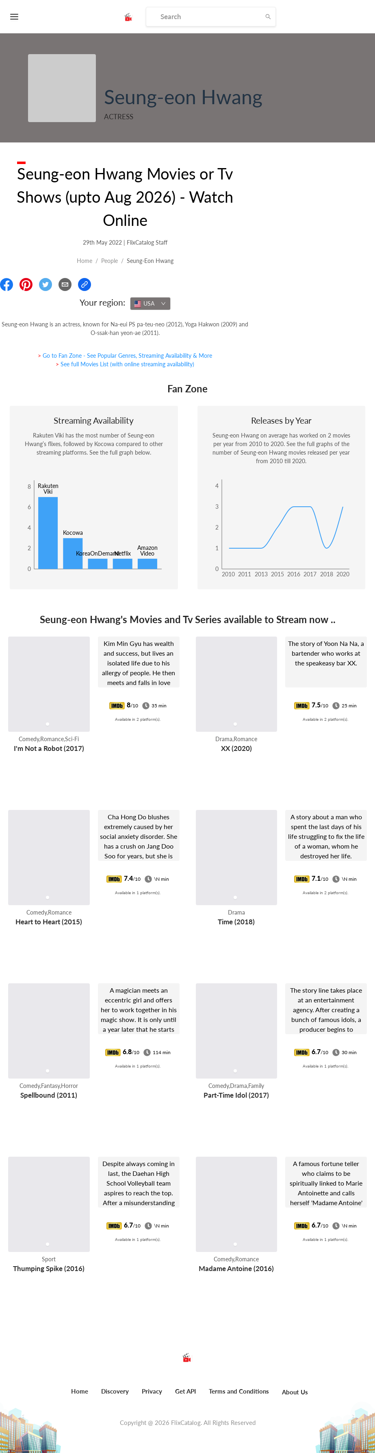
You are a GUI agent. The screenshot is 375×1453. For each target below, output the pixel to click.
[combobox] (150, 303)
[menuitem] (80, 1395)
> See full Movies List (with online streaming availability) (125, 364)
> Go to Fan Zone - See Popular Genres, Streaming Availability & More (125, 355)
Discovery (115, 1391)
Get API (185, 1391)
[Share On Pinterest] (26, 284)
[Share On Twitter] (45, 284)
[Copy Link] (84, 284)
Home (84, 260)
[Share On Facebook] (6, 284)
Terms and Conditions (239, 1391)
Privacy (152, 1391)
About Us (295, 1392)
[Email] (65, 284)
